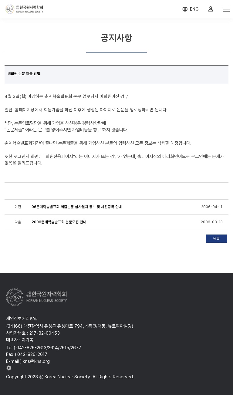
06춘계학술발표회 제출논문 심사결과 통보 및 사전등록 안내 (77, 207)
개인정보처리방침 (22, 318)
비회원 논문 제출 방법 (24, 74)
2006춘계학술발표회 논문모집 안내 (59, 222)
